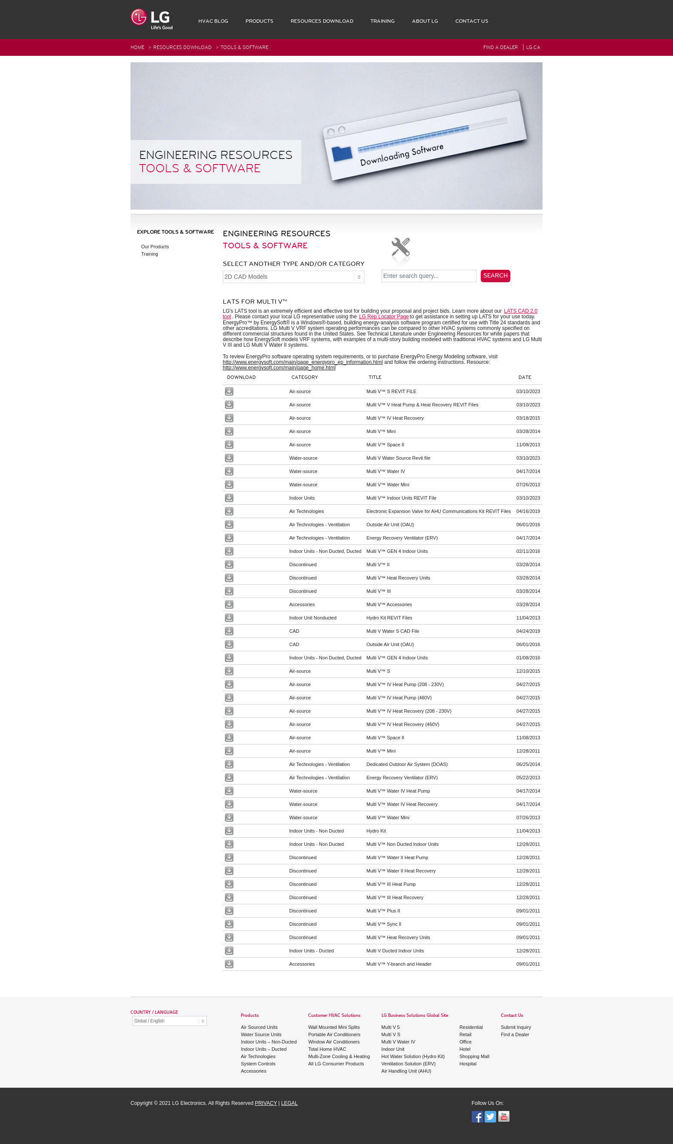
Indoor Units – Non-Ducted (269, 1041)
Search (495, 275)
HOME (137, 47)
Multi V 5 (391, 1027)
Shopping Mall (474, 1056)
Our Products (155, 246)
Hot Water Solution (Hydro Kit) (413, 1056)
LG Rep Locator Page (384, 317)
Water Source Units (261, 1034)
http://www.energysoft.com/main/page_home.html (279, 368)
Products (250, 1015)
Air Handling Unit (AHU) (406, 1071)
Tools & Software (244, 47)
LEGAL (289, 1103)
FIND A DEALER (500, 47)
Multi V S (391, 1034)
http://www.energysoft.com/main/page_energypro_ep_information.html (303, 362)
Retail (465, 1034)
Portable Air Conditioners (334, 1034)
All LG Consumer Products (336, 1063)
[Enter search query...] (429, 276)
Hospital (467, 1063)
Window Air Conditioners (334, 1041)
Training (149, 253)
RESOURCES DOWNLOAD (182, 47)
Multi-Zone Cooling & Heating (339, 1056)
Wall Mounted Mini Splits (334, 1027)
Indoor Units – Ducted (263, 1049)
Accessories (253, 1071)
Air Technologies (258, 1056)
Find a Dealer (515, 1034)
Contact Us (512, 1015)
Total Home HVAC (327, 1049)
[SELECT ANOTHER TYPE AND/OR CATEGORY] (293, 277)
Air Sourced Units (259, 1027)
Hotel (464, 1049)
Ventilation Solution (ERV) (409, 1063)
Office (465, 1041)
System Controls (258, 1063)
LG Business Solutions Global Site (415, 1015)
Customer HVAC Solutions (334, 1015)
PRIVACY (266, 1103)
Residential (470, 1027)
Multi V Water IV (398, 1041)
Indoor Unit (393, 1049)
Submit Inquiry (516, 1027)
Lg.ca (533, 47)
